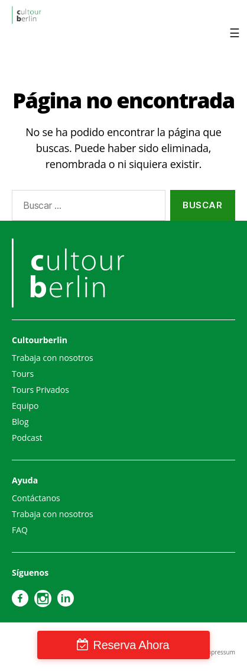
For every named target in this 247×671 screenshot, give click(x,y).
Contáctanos (36, 498)
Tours (23, 373)
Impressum (219, 652)
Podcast (27, 437)
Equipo (25, 405)
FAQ (20, 529)
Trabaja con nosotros (52, 357)
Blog (20, 421)
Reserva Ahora (131, 644)
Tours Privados (40, 389)
